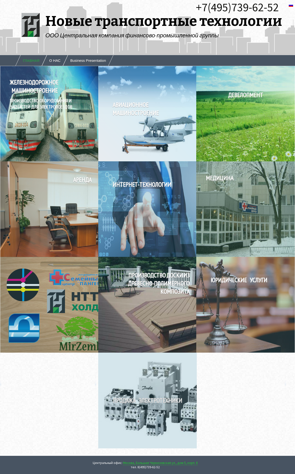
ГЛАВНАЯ (31, 60)
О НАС (54, 60)
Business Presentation (88, 60)
